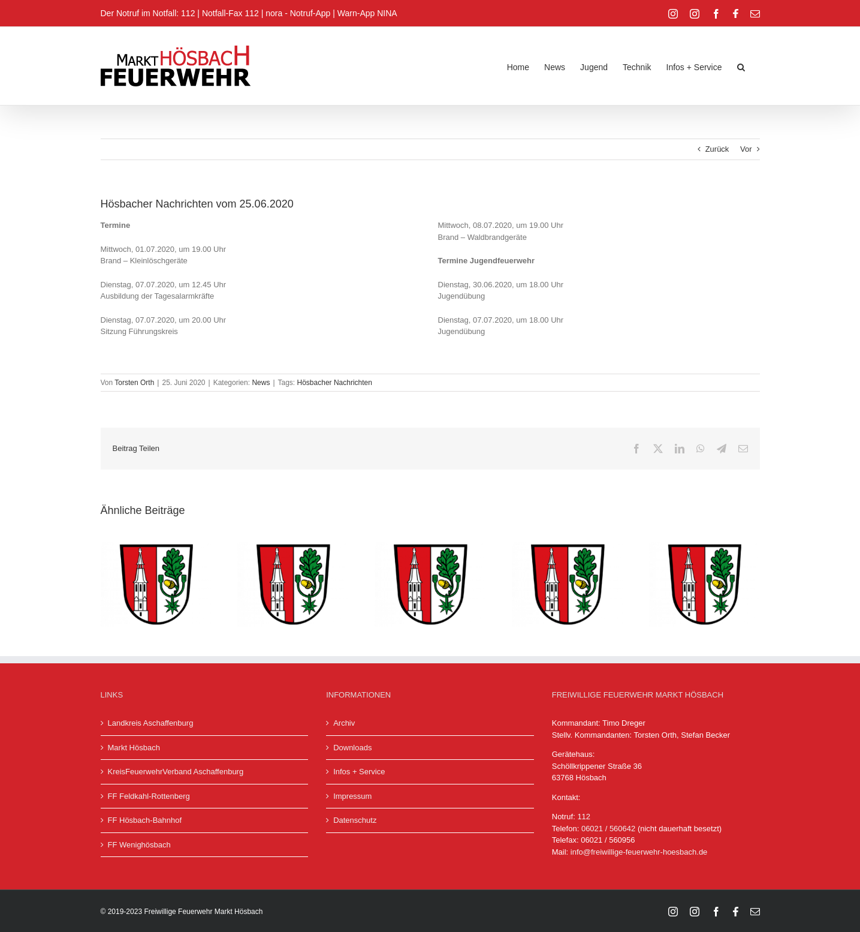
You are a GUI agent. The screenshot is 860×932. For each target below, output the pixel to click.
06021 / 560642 (608, 828)
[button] (741, 66)
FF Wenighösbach (139, 844)
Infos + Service (359, 771)
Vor (746, 149)
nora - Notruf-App (297, 13)
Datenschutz (354, 820)
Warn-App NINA (367, 13)
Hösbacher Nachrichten (334, 382)
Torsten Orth (134, 382)
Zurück (717, 149)
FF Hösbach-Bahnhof (145, 820)
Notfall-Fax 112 (230, 13)
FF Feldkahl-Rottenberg (149, 796)
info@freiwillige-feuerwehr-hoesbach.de (639, 851)
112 (583, 816)
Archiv (344, 722)
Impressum (352, 796)
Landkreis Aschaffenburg (151, 722)
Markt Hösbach (134, 747)
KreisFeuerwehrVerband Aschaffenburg (176, 771)
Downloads (352, 747)
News (261, 382)
